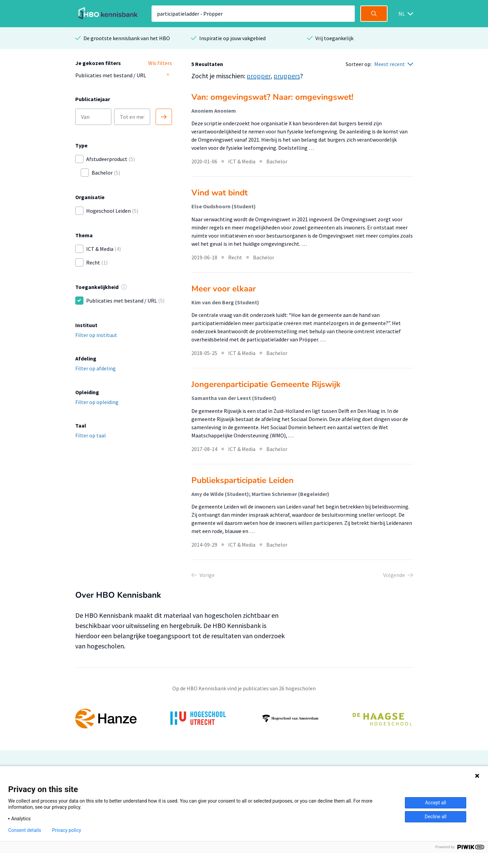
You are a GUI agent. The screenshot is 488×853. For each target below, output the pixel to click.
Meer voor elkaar (223, 288)
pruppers (286, 75)
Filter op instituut (96, 335)
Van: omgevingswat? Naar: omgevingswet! (272, 97)
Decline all (435, 816)
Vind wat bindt (219, 192)
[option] (244, 718)
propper (258, 75)
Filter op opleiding (97, 402)
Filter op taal (90, 435)
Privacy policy (66, 830)
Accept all (435, 802)
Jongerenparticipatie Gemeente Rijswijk (266, 384)
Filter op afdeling (95, 368)
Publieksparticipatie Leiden (242, 480)
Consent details (24, 830)
